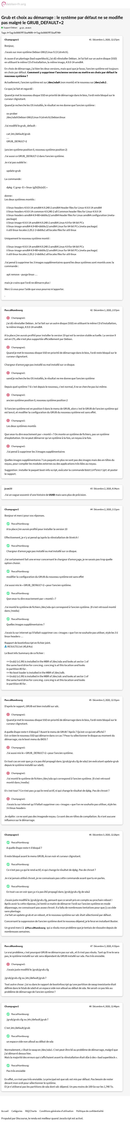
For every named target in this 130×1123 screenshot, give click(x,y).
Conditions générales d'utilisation (56, 1111)
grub (22, 27)
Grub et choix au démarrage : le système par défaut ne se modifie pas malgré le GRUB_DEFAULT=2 (62, 20)
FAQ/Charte (31, 1111)
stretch (28, 27)
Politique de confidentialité (89, 1111)
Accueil (5, 1111)
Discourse (21, 1118)
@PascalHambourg (35, 927)
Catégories (16, 1111)
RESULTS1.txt (14, 646)
